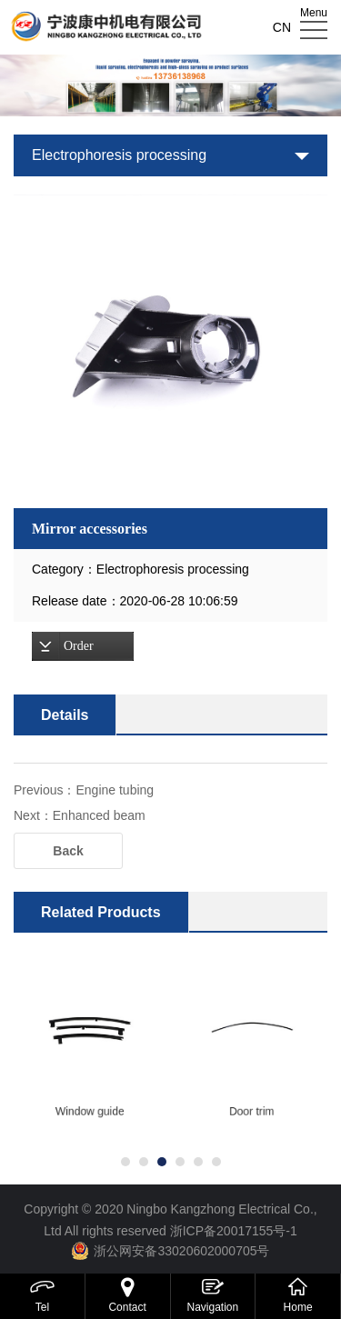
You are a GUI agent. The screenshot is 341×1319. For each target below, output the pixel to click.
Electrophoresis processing (119, 155)
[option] (170, 351)
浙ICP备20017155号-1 (233, 1231)
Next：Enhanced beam (79, 815)
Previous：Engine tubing (84, 790)
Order (79, 646)
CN (282, 27)
